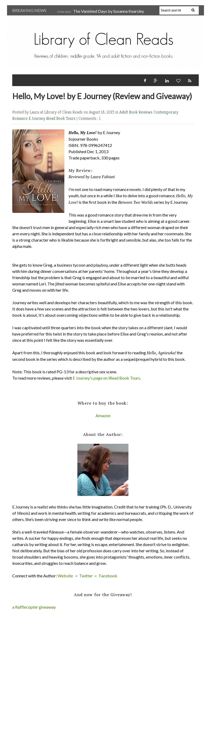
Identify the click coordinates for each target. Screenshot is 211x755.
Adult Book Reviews (136, 112)
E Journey (37, 118)
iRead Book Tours (61, 118)
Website (65, 575)
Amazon (103, 415)
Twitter (86, 575)
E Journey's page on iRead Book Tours (106, 377)
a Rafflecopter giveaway (34, 606)
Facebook (108, 575)
